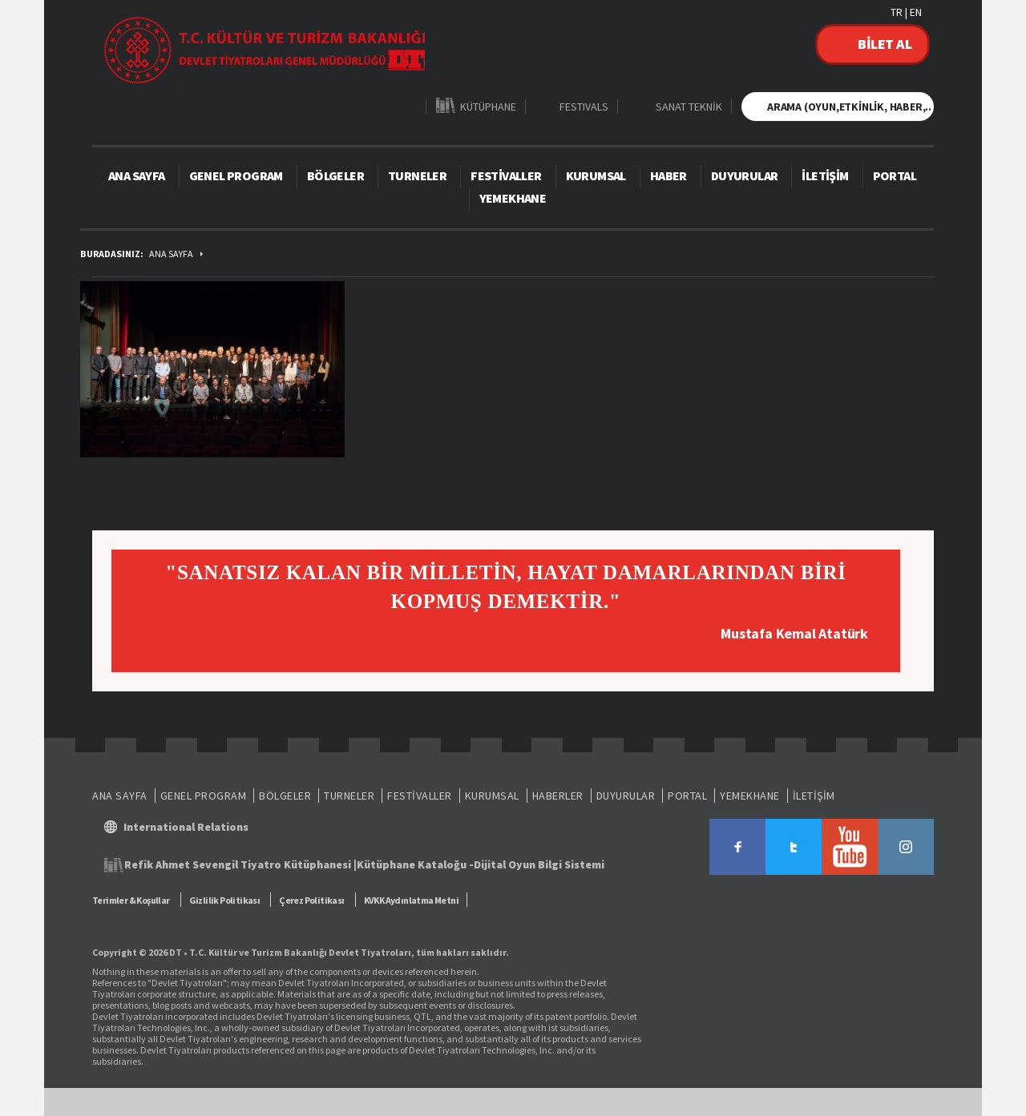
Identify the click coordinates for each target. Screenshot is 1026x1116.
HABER (668, 175)
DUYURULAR (744, 175)
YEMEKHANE (513, 198)
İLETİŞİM (825, 175)
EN (916, 12)
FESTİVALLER (506, 175)
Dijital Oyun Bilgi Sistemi (539, 864)
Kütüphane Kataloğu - (415, 864)
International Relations (185, 827)
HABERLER (558, 795)
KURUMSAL (596, 175)
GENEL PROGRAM (236, 175)
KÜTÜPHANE (488, 106)
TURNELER (417, 175)
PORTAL (894, 175)
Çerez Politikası (311, 900)
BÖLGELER (335, 175)
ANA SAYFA (136, 175)
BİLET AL (884, 43)
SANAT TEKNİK (689, 106)
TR (897, 12)
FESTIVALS (583, 106)
